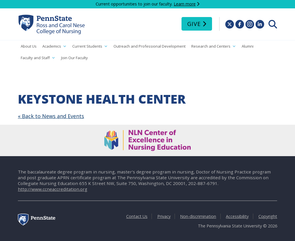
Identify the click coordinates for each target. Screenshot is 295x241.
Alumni (248, 46)
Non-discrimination (198, 216)
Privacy (164, 216)
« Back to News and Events (51, 116)
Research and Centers (213, 46)
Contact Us (137, 216)
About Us (29, 46)
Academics (54, 46)
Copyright (267, 216)
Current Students (90, 46)
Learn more (185, 4)
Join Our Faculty (74, 57)
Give (194, 24)
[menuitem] (272, 24)
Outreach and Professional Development (150, 46)
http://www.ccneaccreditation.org (52, 189)
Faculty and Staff (38, 57)
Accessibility (237, 216)
